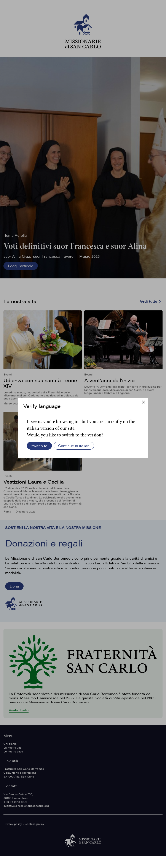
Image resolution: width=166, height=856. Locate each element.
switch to (39, 445)
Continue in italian (73, 445)
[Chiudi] (143, 402)
